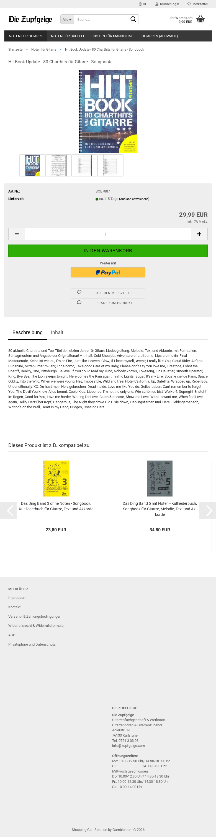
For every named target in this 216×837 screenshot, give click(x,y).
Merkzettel (197, 4)
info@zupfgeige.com (128, 746)
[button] (143, 4)
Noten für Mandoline (113, 36)
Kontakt (14, 607)
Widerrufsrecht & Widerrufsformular (36, 625)
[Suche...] (67, 19)
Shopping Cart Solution (89, 830)
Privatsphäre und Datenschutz (31, 644)
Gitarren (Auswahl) (160, 36)
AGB (11, 635)
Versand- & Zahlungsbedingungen (34, 616)
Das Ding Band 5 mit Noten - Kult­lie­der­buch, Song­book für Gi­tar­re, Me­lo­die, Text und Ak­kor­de (160, 509)
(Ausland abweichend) (134, 199)
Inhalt (57, 332)
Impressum (17, 598)
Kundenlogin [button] (167, 4)
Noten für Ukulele (68, 36)
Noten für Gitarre (26, 36)
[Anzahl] (108, 234)
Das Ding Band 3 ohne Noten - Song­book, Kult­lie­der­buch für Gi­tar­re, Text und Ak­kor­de (56, 506)
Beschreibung (27, 332)
